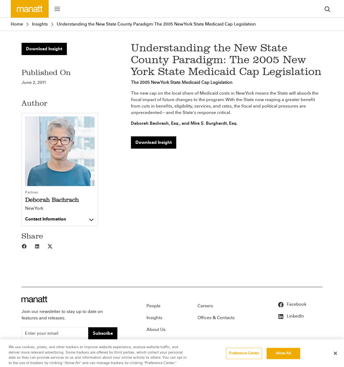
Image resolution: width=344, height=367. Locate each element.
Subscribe (103, 333)
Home (17, 24)
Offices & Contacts (216, 317)
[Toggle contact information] (60, 218)
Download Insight (44, 48)
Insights (40, 24)
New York (34, 208)
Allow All (283, 356)
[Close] (335, 356)
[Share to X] (53, 246)
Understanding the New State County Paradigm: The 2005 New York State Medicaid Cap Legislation (156, 24)
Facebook (292, 304)
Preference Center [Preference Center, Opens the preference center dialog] (244, 356)
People (153, 305)
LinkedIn (291, 316)
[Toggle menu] (57, 8)
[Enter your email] (55, 333)
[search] (327, 9)
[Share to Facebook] (28, 246)
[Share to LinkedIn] (40, 246)
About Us (156, 329)
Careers (205, 305)
